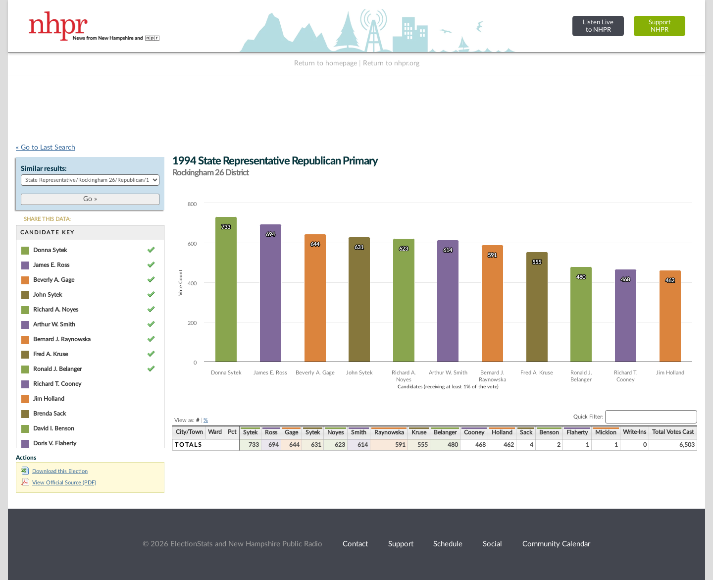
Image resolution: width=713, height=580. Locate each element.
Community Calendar (556, 544)
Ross (271, 432)
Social (492, 544)
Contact (355, 544)
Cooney (474, 432)
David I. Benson (53, 428)
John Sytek (47, 295)
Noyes (335, 432)
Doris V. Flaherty (54, 443)
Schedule (447, 544)
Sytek (250, 432)
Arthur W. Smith (54, 324)
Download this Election (54, 471)
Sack (526, 432)
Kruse (418, 432)
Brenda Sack (49, 414)
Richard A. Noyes (55, 310)
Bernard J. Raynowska (62, 339)
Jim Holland (48, 399)
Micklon (605, 432)
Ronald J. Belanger (57, 369)
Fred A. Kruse (50, 354)
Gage (291, 432)
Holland (502, 432)
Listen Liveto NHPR (598, 26)
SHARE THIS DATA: (47, 219)
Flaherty (577, 432)
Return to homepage (325, 63)
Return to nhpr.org (391, 63)
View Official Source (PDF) (58, 482)
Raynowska (389, 432)
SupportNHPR (660, 26)
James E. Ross (51, 265)
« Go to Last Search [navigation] (45, 147)
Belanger (445, 432)
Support (400, 544)
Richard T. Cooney (57, 384)
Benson (549, 432)
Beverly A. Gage (53, 280)
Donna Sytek (50, 250)
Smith (358, 432)
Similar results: (44, 168)
